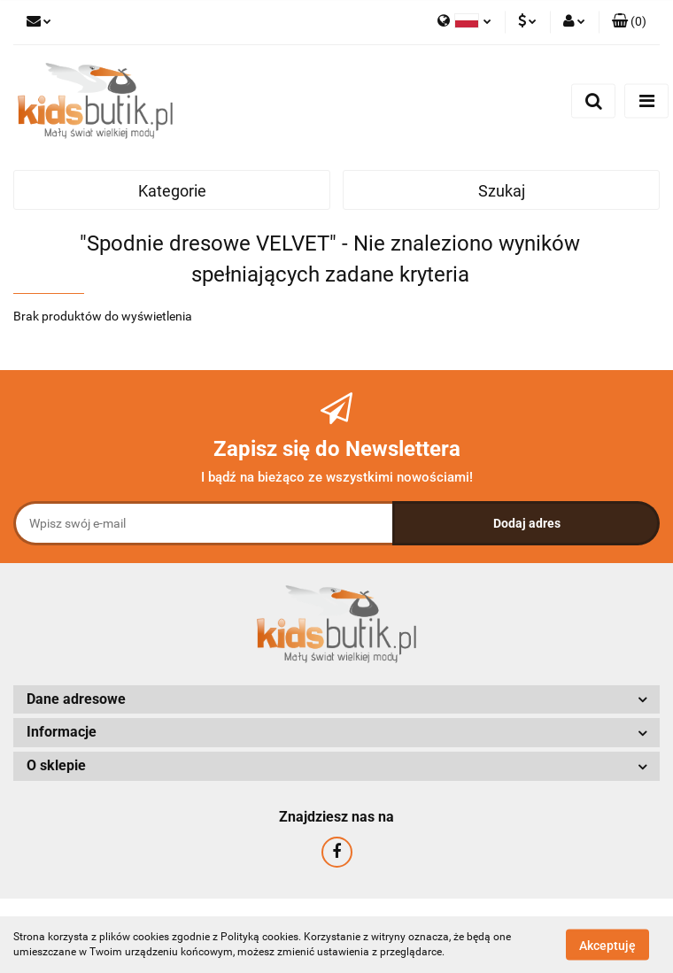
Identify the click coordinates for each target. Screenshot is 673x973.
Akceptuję (607, 945)
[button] (629, 22)
